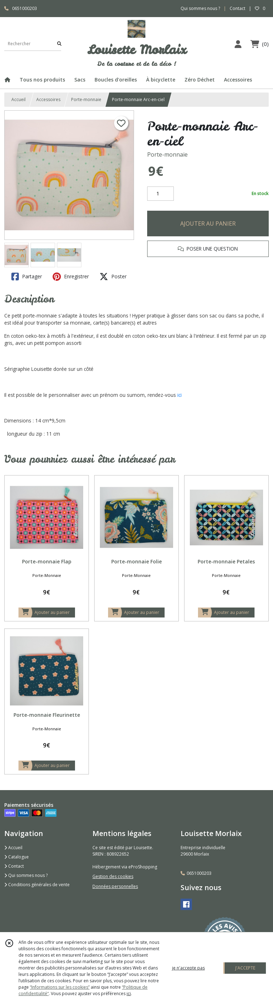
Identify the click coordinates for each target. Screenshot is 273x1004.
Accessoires (48, 99)
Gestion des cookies (112, 876)
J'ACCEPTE (245, 968)
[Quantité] (160, 193)
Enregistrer (71, 276)
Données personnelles (115, 886)
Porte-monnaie (86, 99)
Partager (26, 276)
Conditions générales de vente (37, 885)
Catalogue (16, 857)
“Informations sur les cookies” (60, 987)
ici (179, 394)
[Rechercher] (59, 44)
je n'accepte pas (188, 968)
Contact (237, 8)
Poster (113, 276)
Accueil (18, 99)
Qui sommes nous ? (26, 875)
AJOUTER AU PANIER (208, 223)
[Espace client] (237, 44)
